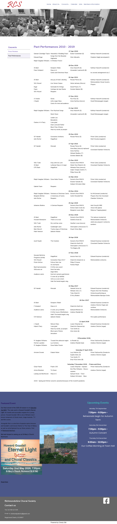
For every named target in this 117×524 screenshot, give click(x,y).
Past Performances (14, 56)
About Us (55, 4)
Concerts (65, 4)
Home (49, 4)
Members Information (92, 4)
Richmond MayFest (9, 431)
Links (80, 4)
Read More (4, 482)
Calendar (74, 4)
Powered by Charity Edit (58, 522)
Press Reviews (13, 51)
